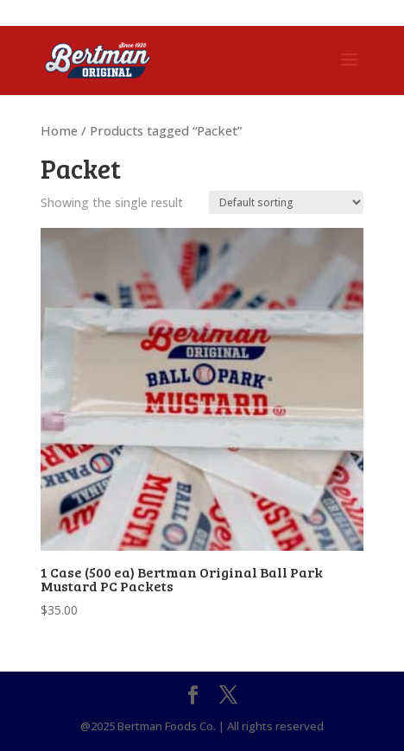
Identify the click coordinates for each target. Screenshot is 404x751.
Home (59, 130)
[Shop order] (286, 202)
